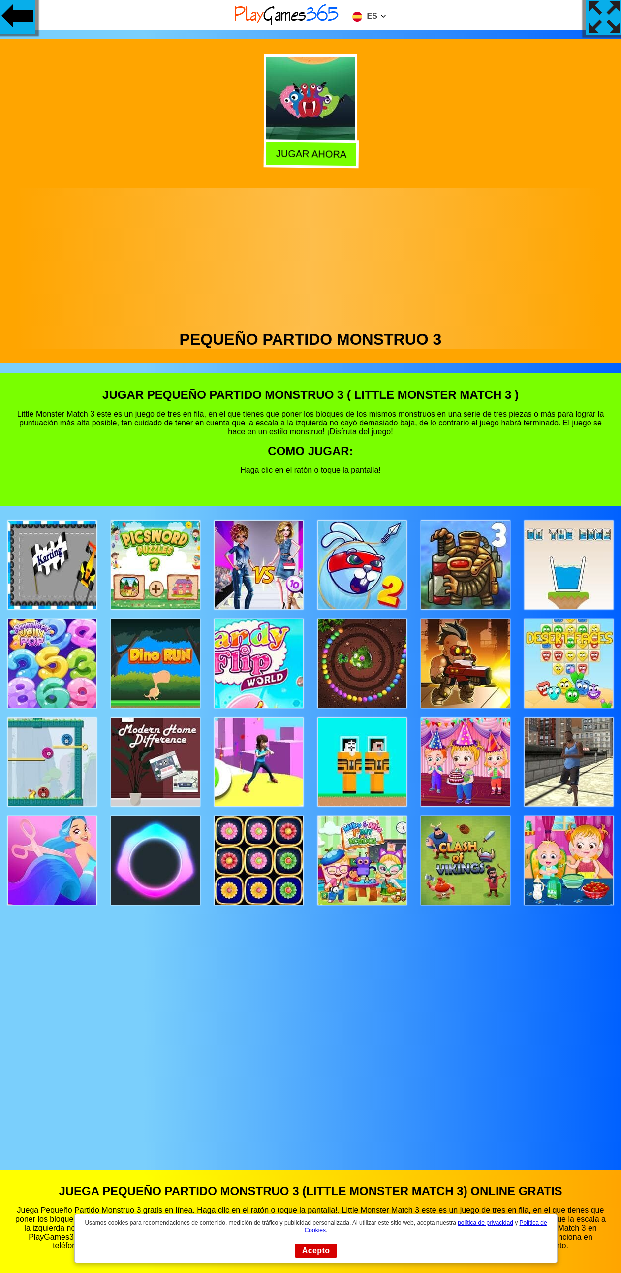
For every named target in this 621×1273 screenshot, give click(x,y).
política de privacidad (485, 1222)
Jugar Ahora (309, 154)
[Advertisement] (311, 257)
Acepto (316, 1250)
